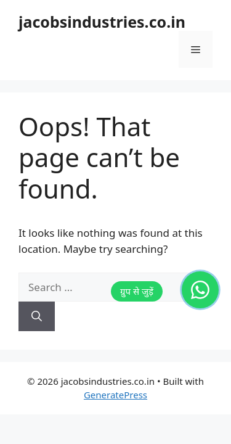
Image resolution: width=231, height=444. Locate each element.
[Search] (36, 316)
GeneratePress (115, 394)
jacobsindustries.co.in (101, 21)
